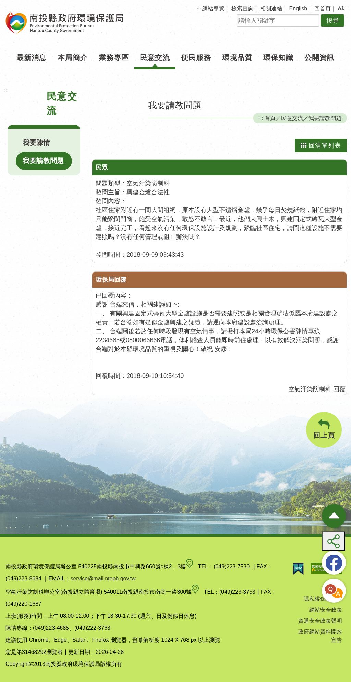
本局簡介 (73, 57)
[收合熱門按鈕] (334, 516)
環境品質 (237, 57)
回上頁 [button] (324, 429)
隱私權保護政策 (323, 599)
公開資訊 (319, 57)
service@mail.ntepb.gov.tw (102, 578)
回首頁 (322, 8)
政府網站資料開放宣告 (320, 636)
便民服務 (196, 57)
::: (199, 8)
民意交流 (155, 57)
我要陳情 (36, 142)
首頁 (270, 118)
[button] (341, 8)
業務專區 (114, 57)
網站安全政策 (325, 610)
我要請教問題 (43, 160)
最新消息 (31, 57)
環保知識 (278, 57)
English (298, 8)
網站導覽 (213, 8)
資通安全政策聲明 (320, 621)
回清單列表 (321, 145)
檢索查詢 (242, 8)
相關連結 (271, 8)
